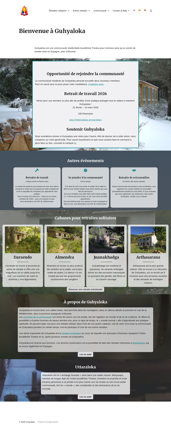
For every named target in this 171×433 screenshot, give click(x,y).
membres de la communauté (37, 317)
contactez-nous (96, 84)
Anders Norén (52, 422)
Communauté (100, 11)
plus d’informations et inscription (85, 120)
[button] (151, 10)
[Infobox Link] (37, 187)
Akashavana (138, 343)
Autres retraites (80, 11)
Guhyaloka (30, 422)
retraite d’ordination (71, 333)
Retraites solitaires (57, 11)
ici (75, 143)
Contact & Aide (120, 11)
